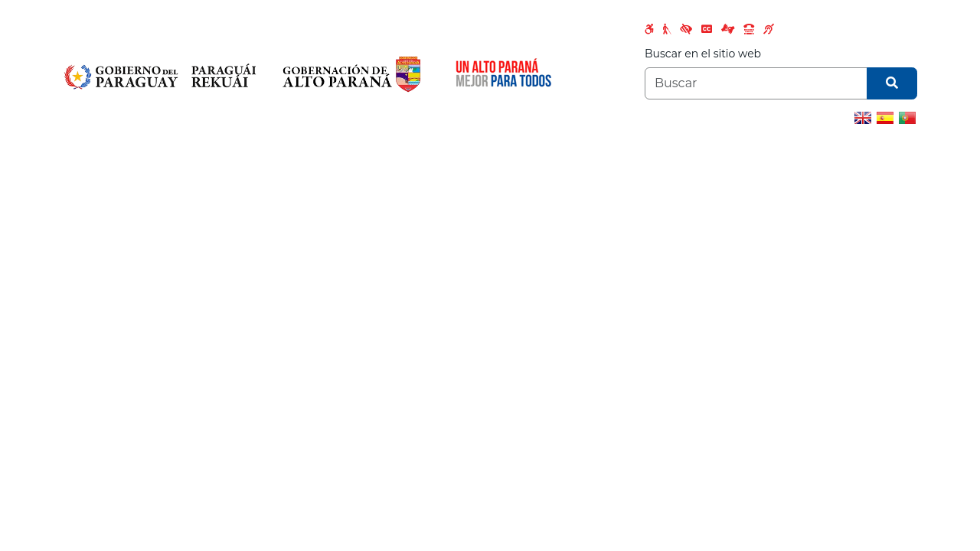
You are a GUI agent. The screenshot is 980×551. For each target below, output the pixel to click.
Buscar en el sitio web (703, 53)
